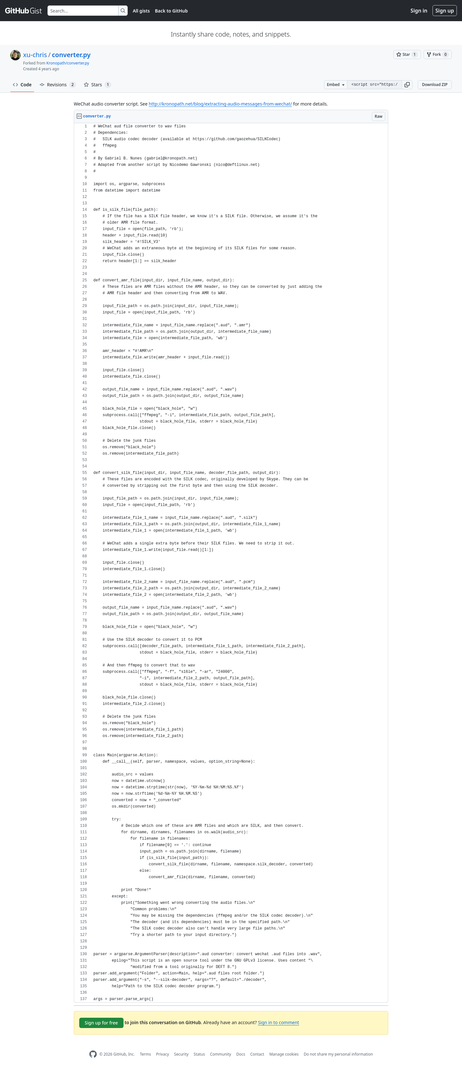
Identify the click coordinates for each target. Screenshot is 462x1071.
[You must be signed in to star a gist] (407, 54)
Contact (257, 1054)
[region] (231, 563)
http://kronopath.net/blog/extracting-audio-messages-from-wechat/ (220, 104)
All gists (141, 11)
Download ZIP (435, 84)
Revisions (57, 84)
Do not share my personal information (338, 1054)
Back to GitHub (171, 11)
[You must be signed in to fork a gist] (438, 54)
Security (181, 1054)
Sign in (419, 10)
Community (220, 1054)
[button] (407, 84)
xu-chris (35, 54)
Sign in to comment (278, 1022)
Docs (240, 1054)
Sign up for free (101, 1023)
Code (22, 84)
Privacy (162, 1054)
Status (199, 1054)
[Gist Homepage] (23, 10)
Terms (145, 1054)
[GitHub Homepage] (93, 1054)
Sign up (444, 10)
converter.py (71, 54)
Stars (97, 84)
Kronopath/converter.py (68, 63)
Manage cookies (283, 1054)
